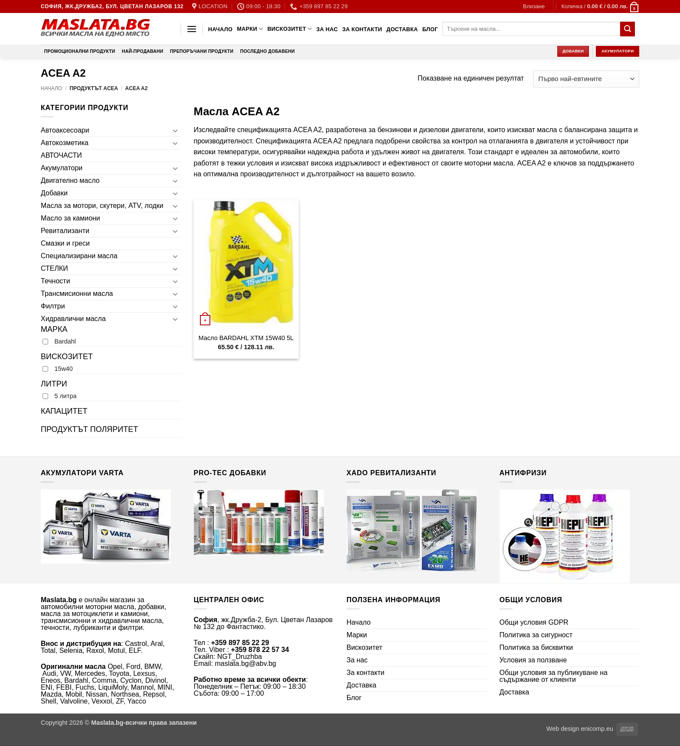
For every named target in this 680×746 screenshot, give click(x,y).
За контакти (362, 29)
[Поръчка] (586, 79)
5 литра (65, 395)
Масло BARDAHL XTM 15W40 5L (246, 337)
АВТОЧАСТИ (61, 155)
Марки (250, 29)
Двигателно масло (70, 180)
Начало (220, 29)
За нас (327, 29)
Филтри (53, 306)
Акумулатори (61, 168)
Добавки (54, 193)
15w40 (63, 368)
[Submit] (627, 29)
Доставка (402, 29)
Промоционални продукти (79, 51)
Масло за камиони (70, 218)
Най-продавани (142, 51)
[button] (534, 6)
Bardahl (65, 341)
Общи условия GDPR (534, 622)
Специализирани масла (79, 255)
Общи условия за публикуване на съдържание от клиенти (554, 676)
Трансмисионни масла (77, 293)
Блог (430, 29)
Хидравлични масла (73, 318)
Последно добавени (267, 51)
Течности (55, 281)
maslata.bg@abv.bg (245, 663)
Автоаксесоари (65, 130)
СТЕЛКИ (54, 268)
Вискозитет (289, 29)
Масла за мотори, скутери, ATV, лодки (102, 205)
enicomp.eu (597, 728)
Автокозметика (64, 142)
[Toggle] (175, 130)
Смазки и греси (65, 243)
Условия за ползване (533, 660)
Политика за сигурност (536, 635)
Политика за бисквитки (536, 647)
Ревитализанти (65, 230)
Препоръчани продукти (201, 51)
